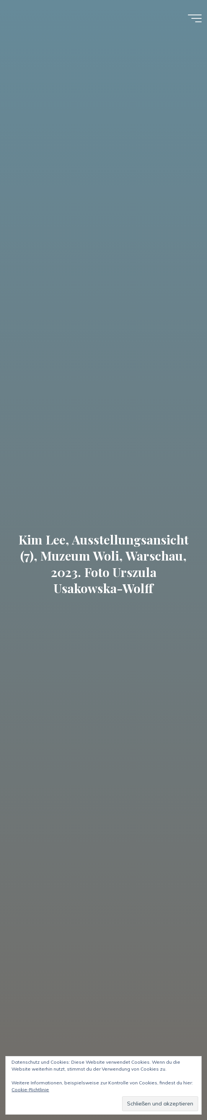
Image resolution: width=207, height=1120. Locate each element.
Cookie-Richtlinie (30, 1089)
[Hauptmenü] (195, 18)
